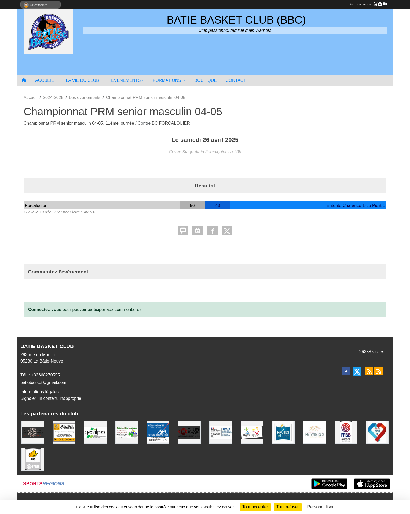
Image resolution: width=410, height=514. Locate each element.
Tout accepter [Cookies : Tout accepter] (255, 507)
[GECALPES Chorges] (95, 432)
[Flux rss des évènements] (378, 371)
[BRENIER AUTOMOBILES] (64, 432)
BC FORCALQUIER (171, 123)
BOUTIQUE (205, 80)
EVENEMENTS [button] (126, 80)
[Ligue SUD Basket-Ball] (32, 459)
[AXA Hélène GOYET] (158, 432)
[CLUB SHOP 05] (189, 432)
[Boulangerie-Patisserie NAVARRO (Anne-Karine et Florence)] (314, 432)
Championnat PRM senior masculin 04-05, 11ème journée (79, 123)
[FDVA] (220, 432)
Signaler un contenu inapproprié (50, 398)
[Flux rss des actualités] (369, 371)
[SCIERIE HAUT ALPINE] (126, 432)
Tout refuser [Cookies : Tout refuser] (287, 507)
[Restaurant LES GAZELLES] (32, 432)
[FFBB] (346, 432)
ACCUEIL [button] (44, 80)
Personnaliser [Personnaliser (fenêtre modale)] (321, 507)
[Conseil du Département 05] (283, 432)
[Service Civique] (377, 432)
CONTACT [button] (236, 80)
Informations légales (39, 392)
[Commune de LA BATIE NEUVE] (252, 432)
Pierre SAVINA (82, 212)
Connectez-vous (44, 309)
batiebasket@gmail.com (43, 382)
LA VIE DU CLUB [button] (82, 80)
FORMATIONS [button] (167, 80)
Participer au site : (368, 4)
